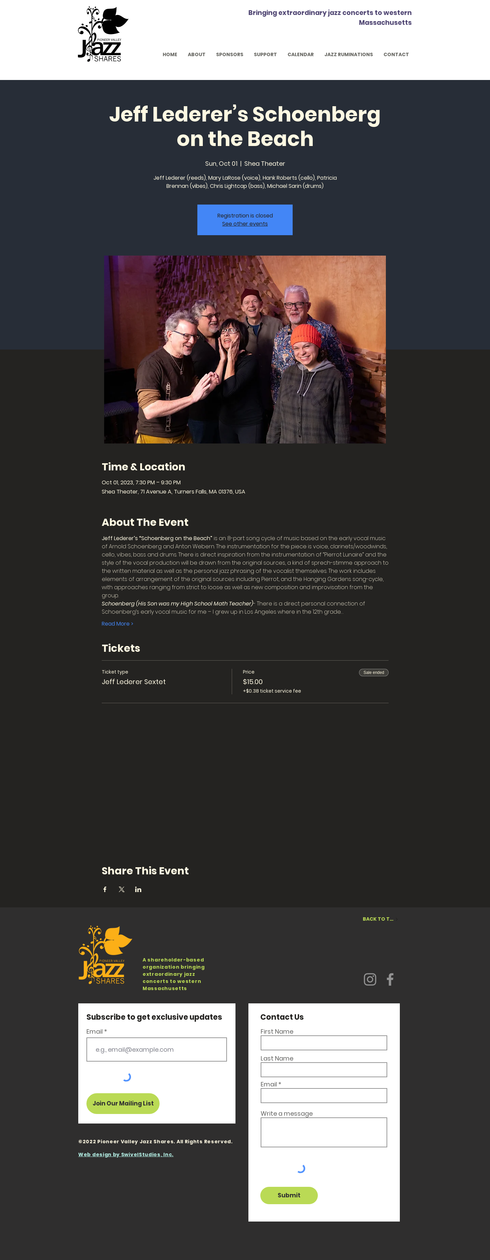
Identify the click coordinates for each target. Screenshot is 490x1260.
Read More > (117, 624)
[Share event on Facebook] (105, 889)
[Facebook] (390, 979)
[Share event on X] (121, 889)
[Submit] (289, 1195)
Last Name (277, 1058)
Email (94, 1032)
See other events (245, 224)
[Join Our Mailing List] (123, 1103)
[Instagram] (370, 979)
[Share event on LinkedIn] (138, 889)
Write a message (287, 1114)
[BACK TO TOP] (380, 919)
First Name (277, 1032)
